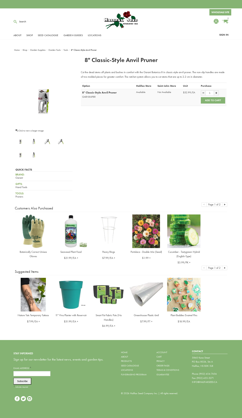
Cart (159, 356)
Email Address (22, 368)
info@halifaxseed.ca (204, 382)
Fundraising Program (134, 374)
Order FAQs (162, 365)
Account (161, 352)
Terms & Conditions (167, 369)
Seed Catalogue (48, 35)
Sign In (224, 34)
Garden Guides (73, 35)
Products (126, 361)
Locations (94, 35)
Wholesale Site (220, 12)
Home (124, 352)
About (17, 35)
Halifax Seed (121, 20)
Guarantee (162, 374)
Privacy (160, 361)
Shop (29, 35)
